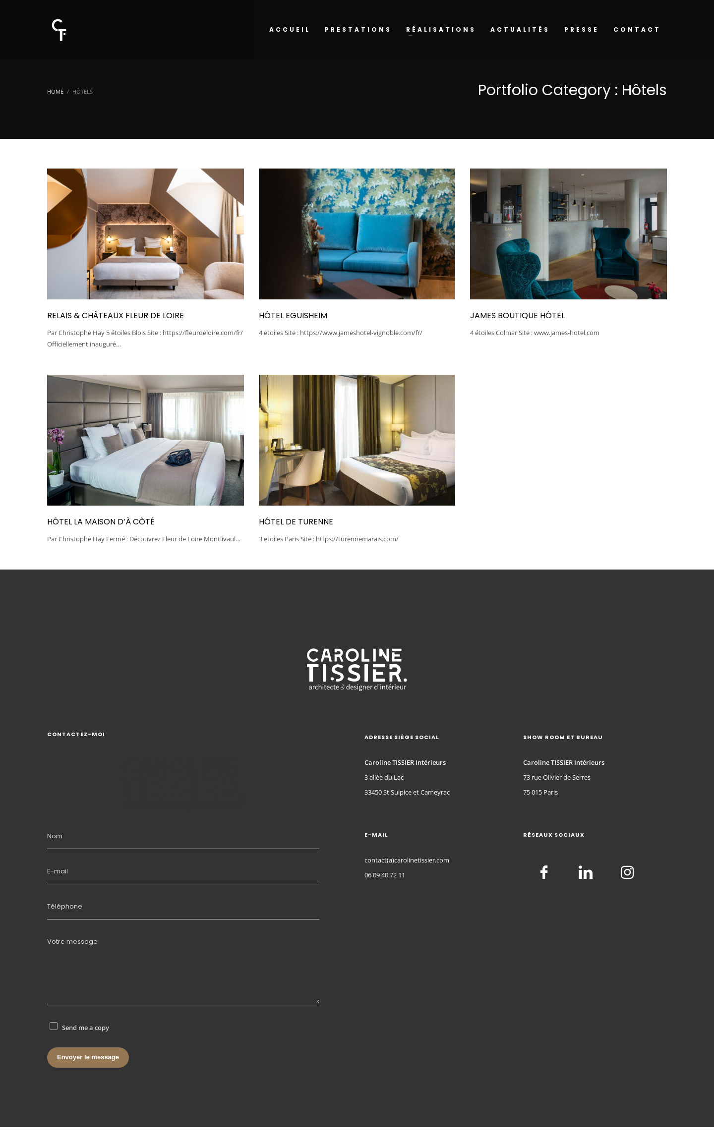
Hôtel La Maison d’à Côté (101, 521)
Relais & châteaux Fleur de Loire (115, 315)
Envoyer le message (88, 1057)
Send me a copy (85, 1027)
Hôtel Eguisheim (293, 315)
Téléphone (64, 906)
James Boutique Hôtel (517, 315)
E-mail (57, 871)
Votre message (72, 941)
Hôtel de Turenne (296, 521)
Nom (54, 836)
